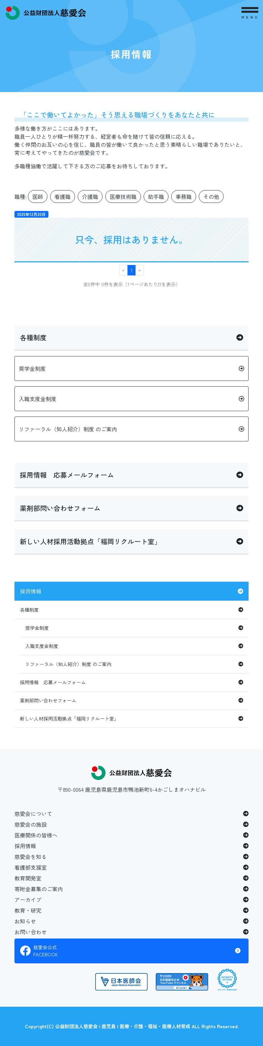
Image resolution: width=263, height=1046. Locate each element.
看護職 (62, 196)
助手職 (156, 196)
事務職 (184, 196)
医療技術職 (123, 196)
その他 (211, 196)
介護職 (90, 196)
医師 (37, 196)
